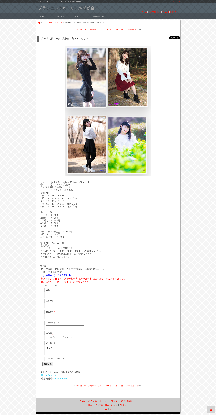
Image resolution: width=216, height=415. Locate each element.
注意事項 (66, 282)
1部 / (49, 337)
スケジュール (58, 16)
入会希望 (59, 360)
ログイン (176, 1)
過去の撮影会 (98, 16)
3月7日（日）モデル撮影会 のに (127, 29)
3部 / (60, 337)
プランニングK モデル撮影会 (66, 8)
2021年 (59, 22)
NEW (42, 16)
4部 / (66, 337)
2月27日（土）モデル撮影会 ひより (89, 29)
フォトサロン (78, 16)
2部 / (55, 337)
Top (38, 22)
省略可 (67, 350)
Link (159, 12)
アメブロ (152, 12)
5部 (71, 337)
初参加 (50, 360)
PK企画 (173, 12)
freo (111, 410)
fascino (104, 410)
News (144, 12)
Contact (165, 12)
